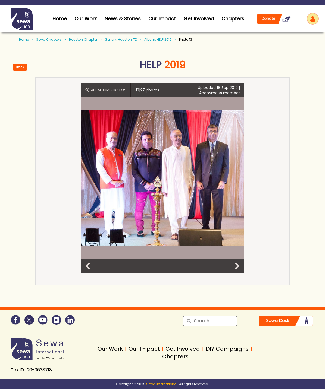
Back (20, 67)
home (59, 18)
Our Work (85, 18)
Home (24, 39)
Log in (313, 19)
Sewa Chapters (49, 39)
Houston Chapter (83, 39)
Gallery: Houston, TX (121, 39)
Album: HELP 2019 (158, 39)
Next (237, 266)
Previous (88, 266)
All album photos (108, 90)
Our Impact (162, 18)
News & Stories (123, 18)
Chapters (232, 18)
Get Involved (198, 18)
